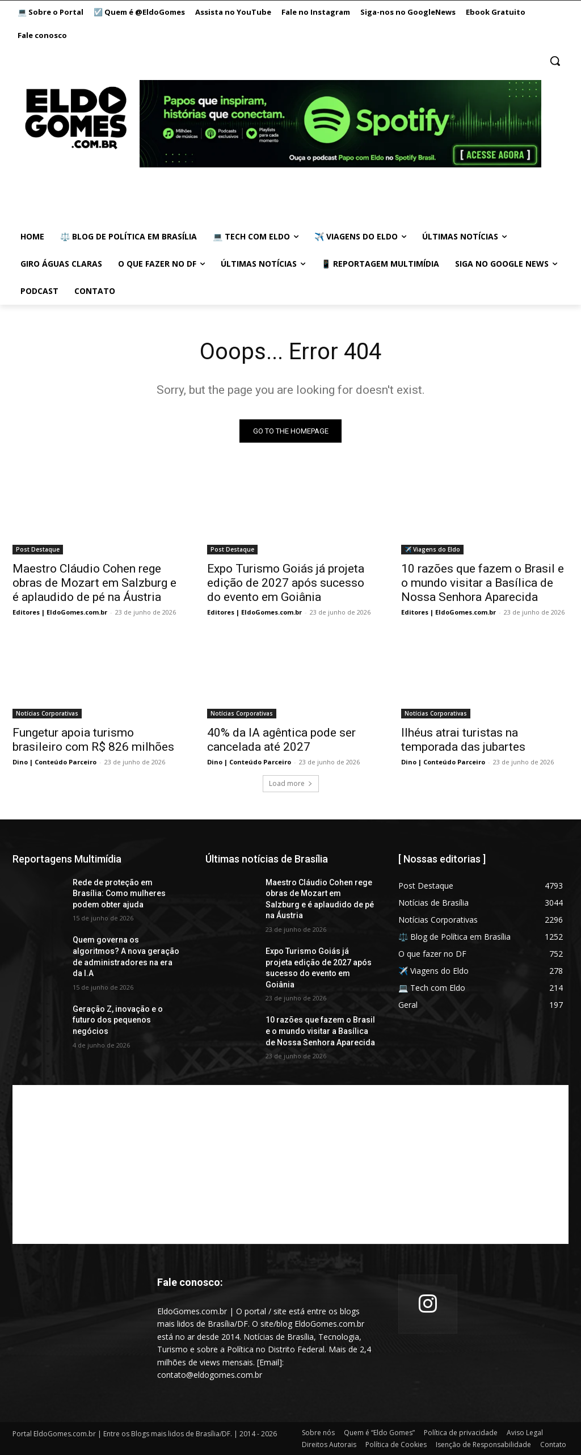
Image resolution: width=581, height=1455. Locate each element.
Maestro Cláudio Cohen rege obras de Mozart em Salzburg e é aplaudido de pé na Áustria (94, 583)
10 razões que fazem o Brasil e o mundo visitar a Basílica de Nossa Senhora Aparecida (482, 583)
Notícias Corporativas (47, 713)
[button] (555, 60)
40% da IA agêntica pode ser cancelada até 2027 (281, 740)
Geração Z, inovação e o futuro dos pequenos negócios (118, 1020)
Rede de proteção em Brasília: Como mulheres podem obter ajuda (119, 893)
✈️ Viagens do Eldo (432, 549)
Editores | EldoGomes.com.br (59, 612)
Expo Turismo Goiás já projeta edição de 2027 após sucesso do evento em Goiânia (285, 583)
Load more (291, 783)
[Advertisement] (290, 1164)
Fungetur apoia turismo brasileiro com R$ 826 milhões (93, 740)
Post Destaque (38, 549)
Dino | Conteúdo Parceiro (54, 762)
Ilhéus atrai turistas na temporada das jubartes (463, 740)
